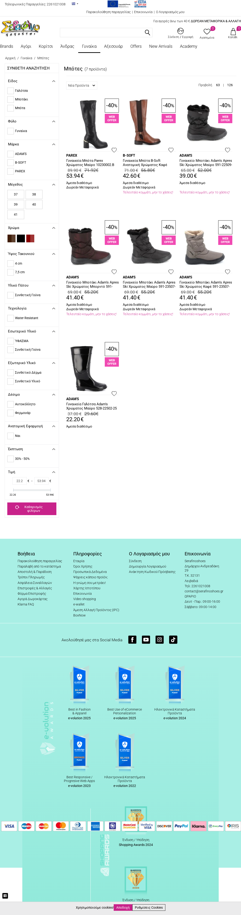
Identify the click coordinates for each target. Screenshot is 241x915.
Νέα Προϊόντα (81, 85)
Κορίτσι (46, 46)
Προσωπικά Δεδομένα (90, 572)
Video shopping (84, 599)
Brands (6, 46)
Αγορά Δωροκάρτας (32, 599)
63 (218, 85)
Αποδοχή (123, 907)
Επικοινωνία (143, 12)
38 (34, 194)
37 (16, 194)
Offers (136, 46)
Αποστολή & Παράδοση (35, 572)
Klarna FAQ (26, 604)
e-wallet (79, 604)
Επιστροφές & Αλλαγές (35, 588)
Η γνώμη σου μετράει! (89, 583)
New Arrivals (160, 46)
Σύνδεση (135, 561)
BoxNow (79, 615)
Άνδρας (67, 46)
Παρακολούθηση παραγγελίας (108, 12)
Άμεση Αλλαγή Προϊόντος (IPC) (96, 610)
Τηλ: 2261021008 (197, 586)
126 (230, 85)
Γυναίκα (89, 46)
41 (16, 214)
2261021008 (56, 4)
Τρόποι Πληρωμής (31, 577)
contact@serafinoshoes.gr (204, 591)
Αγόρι (26, 46)
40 (34, 204)
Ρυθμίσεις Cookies (149, 907)
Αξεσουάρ (113, 46)
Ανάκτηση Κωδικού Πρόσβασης (152, 572)
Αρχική (10, 58)
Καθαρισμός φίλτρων (29, 509)
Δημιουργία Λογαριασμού (147, 566)
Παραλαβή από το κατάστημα (39, 566)
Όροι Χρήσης (82, 566)
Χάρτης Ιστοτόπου (86, 588)
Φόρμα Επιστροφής (32, 593)
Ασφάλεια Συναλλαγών (35, 583)
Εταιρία (78, 561)
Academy (188, 46)
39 (16, 204)
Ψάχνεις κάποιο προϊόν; (90, 577)
